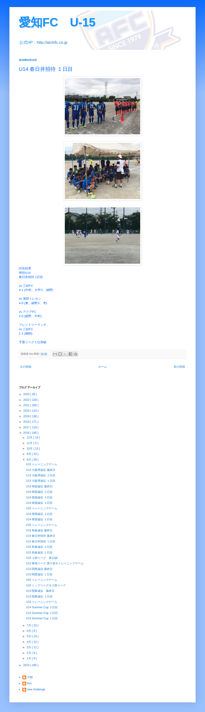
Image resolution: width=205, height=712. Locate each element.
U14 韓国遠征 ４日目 (39, 497)
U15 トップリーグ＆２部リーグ (46, 585)
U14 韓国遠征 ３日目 (39, 503)
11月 (30, 443)
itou (29, 683)
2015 (26, 665)
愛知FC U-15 (57, 22)
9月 (29, 454)
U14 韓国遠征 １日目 (39, 519)
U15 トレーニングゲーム (41, 464)
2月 (29, 653)
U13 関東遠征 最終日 (40, 591)
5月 (29, 636)
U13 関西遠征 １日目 (39, 574)
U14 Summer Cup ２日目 (42, 613)
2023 (26, 394)
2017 (26, 427)
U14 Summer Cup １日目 (42, 618)
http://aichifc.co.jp (52, 42)
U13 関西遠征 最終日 (39, 569)
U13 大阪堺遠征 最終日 (40, 470)
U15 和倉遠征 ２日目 (39, 547)
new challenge (36, 689)
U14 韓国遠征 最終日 (39, 486)
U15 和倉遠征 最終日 (39, 530)
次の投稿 (25, 366)
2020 (26, 410)
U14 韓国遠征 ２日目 (39, 514)
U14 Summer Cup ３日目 (42, 607)
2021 (26, 405)
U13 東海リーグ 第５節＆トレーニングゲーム (55, 563)
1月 (29, 658)
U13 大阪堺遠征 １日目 (40, 480)
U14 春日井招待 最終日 (40, 535)
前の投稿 (179, 366)
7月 (29, 625)
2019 (26, 416)
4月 (29, 642)
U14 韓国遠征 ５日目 (39, 491)
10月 (30, 448)
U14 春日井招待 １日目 (40, 541)
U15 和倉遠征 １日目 (39, 552)
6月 (29, 630)
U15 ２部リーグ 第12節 (42, 558)
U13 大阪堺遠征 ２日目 (40, 475)
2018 (26, 421)
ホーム (102, 366)
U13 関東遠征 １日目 (39, 596)
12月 (30, 437)
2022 (26, 400)
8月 (29, 459)
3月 (29, 647)
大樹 (30, 677)
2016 (26, 432)
